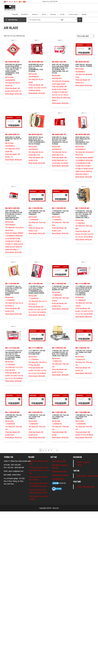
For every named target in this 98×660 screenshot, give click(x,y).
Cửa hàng (53, 14)
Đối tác (44, 14)
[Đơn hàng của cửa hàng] (85, 36)
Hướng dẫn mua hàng (59, 471)
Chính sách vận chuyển (60, 475)
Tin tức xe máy (73, 14)
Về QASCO (24, 14)
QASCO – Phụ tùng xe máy (85, 487)
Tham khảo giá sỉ (58, 479)
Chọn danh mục (12, 20)
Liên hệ (84, 14)
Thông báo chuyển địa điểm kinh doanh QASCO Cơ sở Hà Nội (39, 470)
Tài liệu (62, 14)
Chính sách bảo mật (59, 461)
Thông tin (35, 14)
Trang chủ (15, 14)
